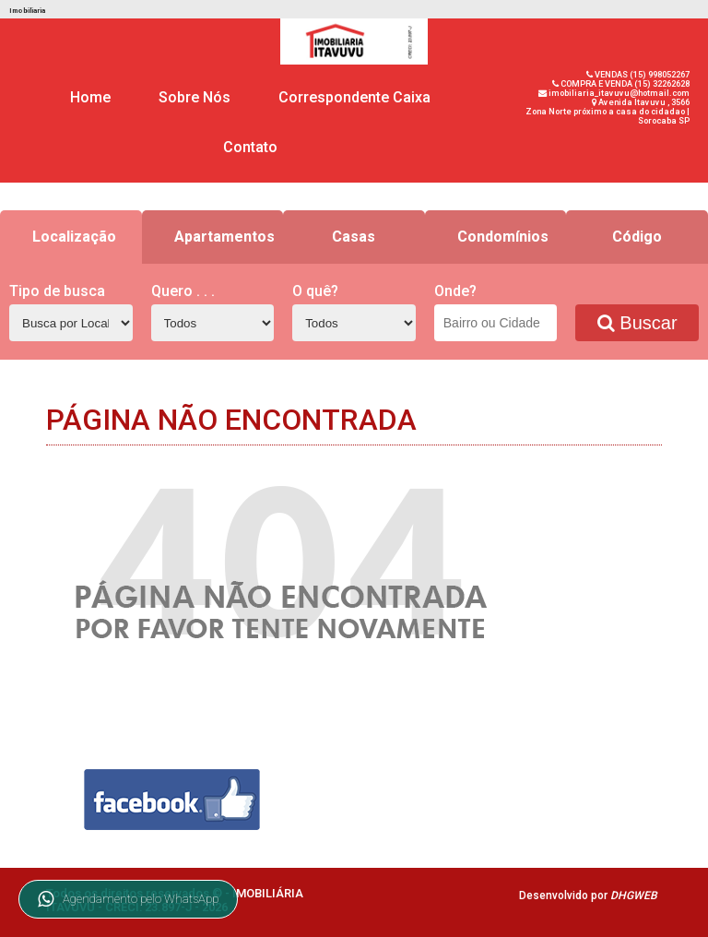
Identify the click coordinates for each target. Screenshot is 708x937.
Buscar (637, 323)
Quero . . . (183, 291)
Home (90, 97)
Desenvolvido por (588, 895)
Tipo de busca (57, 291)
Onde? (455, 291)
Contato (250, 147)
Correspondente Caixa (354, 97)
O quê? (315, 291)
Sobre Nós (194, 97)
